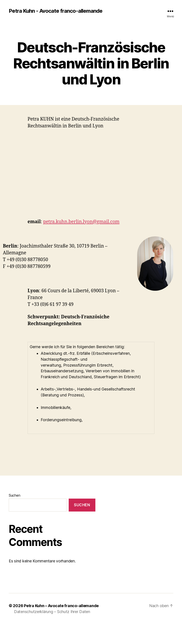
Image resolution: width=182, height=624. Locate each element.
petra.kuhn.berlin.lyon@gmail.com (81, 222)
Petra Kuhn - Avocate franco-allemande (55, 11)
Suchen (14, 495)
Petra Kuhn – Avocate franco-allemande (61, 605)
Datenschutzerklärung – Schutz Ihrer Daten (52, 611)
